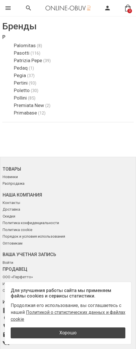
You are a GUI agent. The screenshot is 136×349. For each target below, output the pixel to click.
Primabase (30, 113)
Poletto (26, 90)
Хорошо (68, 332)
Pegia (24, 75)
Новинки (10, 177)
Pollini (24, 98)
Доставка (11, 209)
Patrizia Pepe (32, 60)
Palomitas (28, 45)
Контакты (11, 203)
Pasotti (27, 53)
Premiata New (32, 105)
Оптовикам (12, 243)
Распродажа (13, 183)
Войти (8, 262)
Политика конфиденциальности (31, 223)
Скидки (9, 216)
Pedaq (24, 68)
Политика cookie (17, 230)
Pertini (25, 83)
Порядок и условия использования (34, 236)
